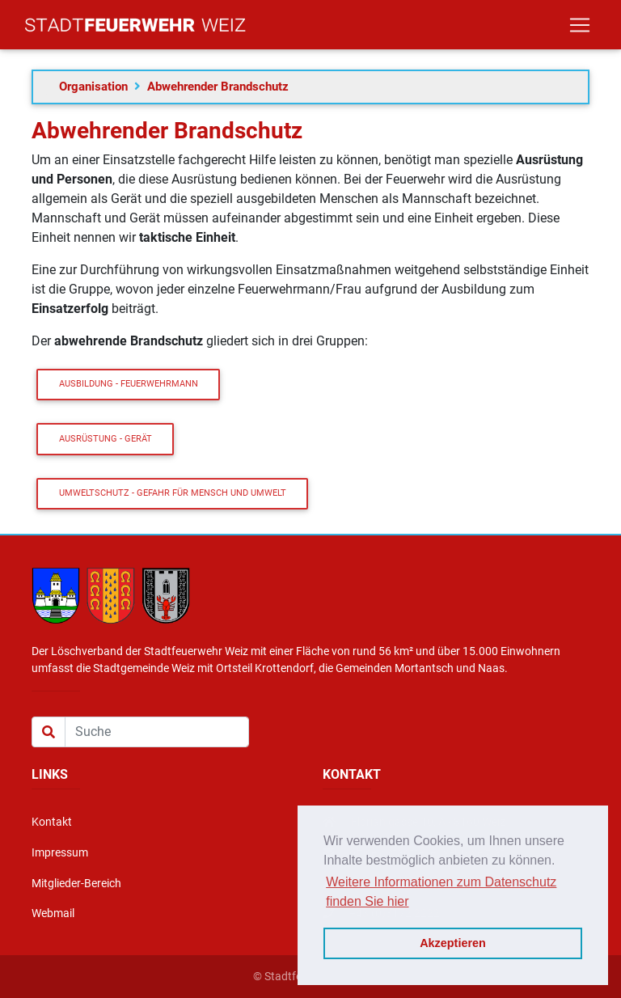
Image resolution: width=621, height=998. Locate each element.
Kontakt (52, 822)
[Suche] (157, 732)
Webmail (53, 913)
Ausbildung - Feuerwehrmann (128, 383)
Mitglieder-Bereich (76, 883)
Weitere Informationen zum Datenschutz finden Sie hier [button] (441, 891)
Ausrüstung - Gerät (105, 438)
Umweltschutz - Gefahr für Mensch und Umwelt (172, 493)
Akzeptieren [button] (453, 943)
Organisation (93, 86)
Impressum (60, 853)
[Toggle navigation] (580, 28)
